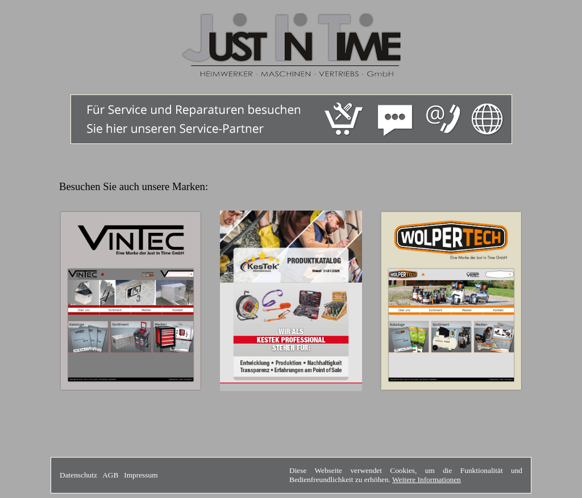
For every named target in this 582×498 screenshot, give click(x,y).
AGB (110, 475)
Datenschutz (78, 475)
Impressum (140, 475)
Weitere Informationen (426, 479)
